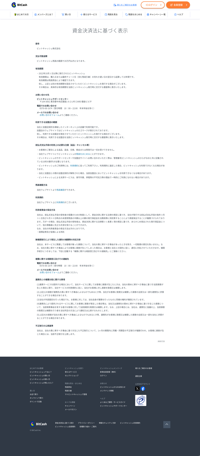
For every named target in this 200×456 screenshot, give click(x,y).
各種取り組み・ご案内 (88, 426)
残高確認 (60, 190)
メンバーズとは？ (43, 14)
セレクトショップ (71, 375)
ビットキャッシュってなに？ (41, 372)
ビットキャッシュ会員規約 (65, 426)
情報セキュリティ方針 (107, 423)
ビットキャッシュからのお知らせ (112, 387)
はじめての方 (21, 14)
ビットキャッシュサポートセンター (113, 406)
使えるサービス (89, 14)
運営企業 (138, 376)
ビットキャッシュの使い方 (40, 379)
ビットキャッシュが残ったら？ (41, 383)
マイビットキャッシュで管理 (76, 394)
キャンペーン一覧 (156, 14)
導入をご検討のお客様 (125, 5)
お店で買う (34, 394)
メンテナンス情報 (107, 391)
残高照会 (68, 387)
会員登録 (176, 5)
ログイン (151, 5)
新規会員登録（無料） (108, 372)
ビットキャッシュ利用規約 (130, 423)
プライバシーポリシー (86, 423)
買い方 (66, 14)
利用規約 (74, 166)
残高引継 (68, 391)
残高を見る (111, 14)
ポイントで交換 (36, 401)
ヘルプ (178, 14)
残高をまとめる (133, 14)
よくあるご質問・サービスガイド (112, 402)
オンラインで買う (36, 398)
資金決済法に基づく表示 (64, 423)
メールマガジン (71, 409)
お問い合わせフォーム (49, 115)
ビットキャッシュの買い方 (40, 375)
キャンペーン (70, 406)
